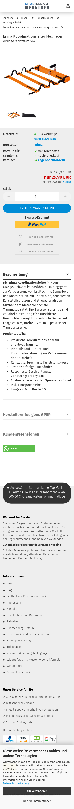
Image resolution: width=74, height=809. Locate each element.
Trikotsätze (14, 647)
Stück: (7, 189)
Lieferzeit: (10, 134)
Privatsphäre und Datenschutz (26, 615)
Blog (9, 590)
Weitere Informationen (37, 801)
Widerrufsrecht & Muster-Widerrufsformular (34, 659)
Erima (38, 145)
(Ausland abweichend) (45, 139)
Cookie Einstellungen (20, 672)
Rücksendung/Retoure (21, 628)
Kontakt (12, 609)
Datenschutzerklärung (16, 783)
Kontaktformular (41, 531)
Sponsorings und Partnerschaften (28, 634)
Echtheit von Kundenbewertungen (28, 596)
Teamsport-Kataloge (19, 640)
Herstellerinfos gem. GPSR (27, 414)
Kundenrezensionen (21, 434)
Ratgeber (12, 621)
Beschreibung (15, 274)
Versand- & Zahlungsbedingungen (28, 653)
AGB (9, 583)
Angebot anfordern (51, 160)
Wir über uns (15, 666)
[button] (9, 196)
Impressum (14, 602)
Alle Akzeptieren (37, 791)
